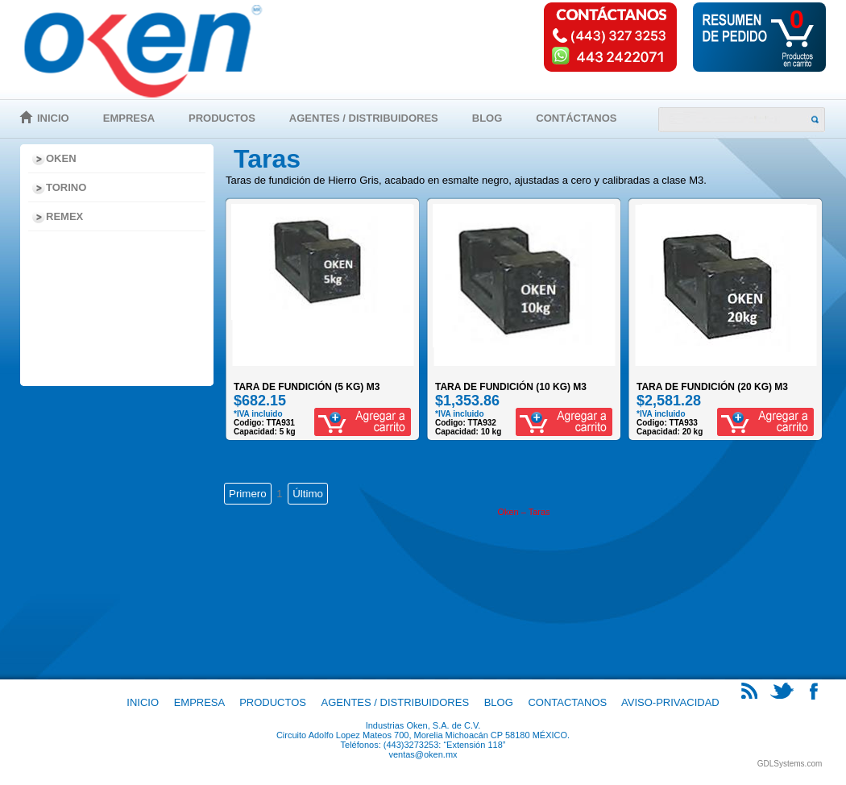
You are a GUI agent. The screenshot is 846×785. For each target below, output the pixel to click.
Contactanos (567, 702)
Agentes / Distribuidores (363, 118)
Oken (61, 158)
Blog (487, 118)
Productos (222, 118)
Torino (66, 187)
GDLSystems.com (790, 763)
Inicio (53, 118)
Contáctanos (576, 118)
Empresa (129, 118)
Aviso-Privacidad (670, 702)
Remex (64, 216)
